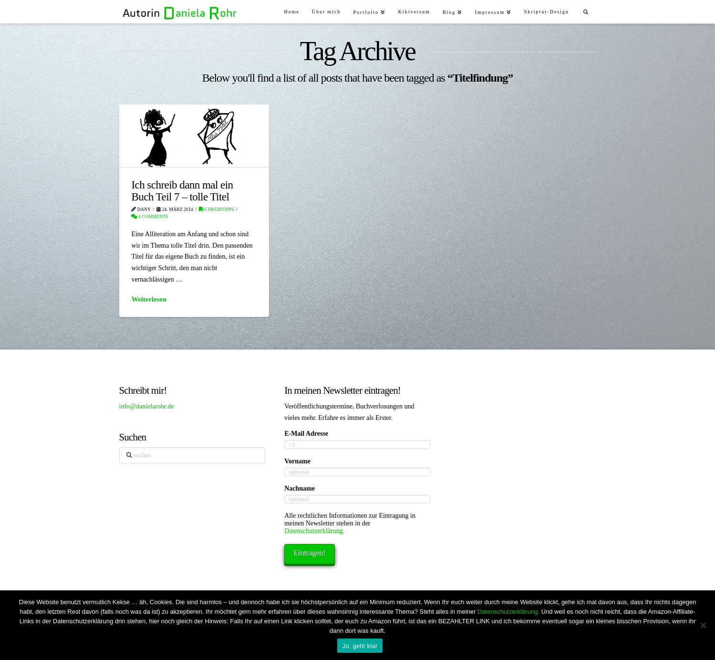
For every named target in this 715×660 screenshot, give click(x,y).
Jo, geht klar (359, 646)
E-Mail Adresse (306, 433)
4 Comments (149, 216)
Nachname (299, 488)
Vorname (297, 461)
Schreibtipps (216, 209)
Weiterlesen (148, 299)
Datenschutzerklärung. (314, 530)
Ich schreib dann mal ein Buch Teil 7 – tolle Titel (182, 190)
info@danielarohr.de (146, 406)
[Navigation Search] (585, 10)
